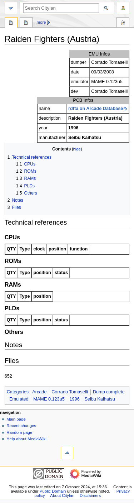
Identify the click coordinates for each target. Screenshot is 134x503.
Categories (18, 391)
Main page (16, 419)
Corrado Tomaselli (69, 391)
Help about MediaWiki (26, 439)
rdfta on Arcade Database (95, 108)
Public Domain (53, 491)
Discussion (26, 23)
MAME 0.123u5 (48, 399)
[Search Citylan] (61, 8)
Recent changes (21, 425)
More (41, 22)
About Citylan (62, 495)
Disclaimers (90, 495)
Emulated (19, 399)
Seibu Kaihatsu (99, 399)
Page (11, 23)
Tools (123, 23)
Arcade (39, 391)
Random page (19, 432)
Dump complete (109, 391)
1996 (74, 399)
